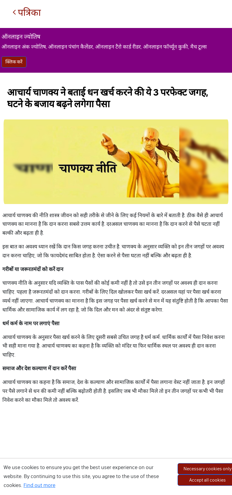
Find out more (39, 485)
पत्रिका (26, 12)
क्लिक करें (14, 62)
